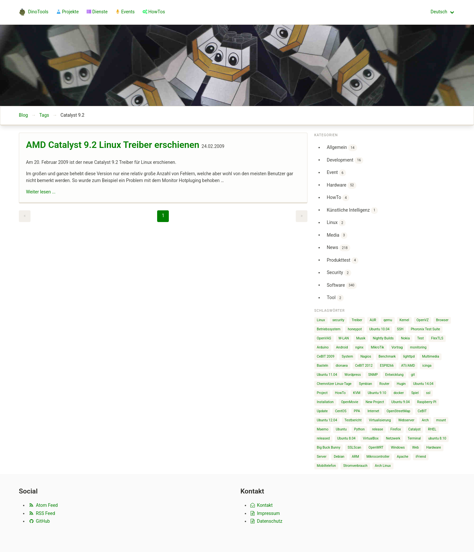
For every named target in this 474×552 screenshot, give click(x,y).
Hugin (401, 384)
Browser (442, 320)
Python (359, 429)
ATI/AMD (408, 365)
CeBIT (422, 411)
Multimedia (430, 356)
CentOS (340, 411)
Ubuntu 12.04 (327, 420)
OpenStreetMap (398, 411)
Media (337, 235)
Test (420, 338)
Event (336, 172)
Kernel (404, 320)
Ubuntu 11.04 (327, 375)
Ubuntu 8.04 (346, 438)
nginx (359, 347)
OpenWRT (375, 447)
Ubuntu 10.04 (379, 329)
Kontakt (261, 505)
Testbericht (352, 420)
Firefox (396, 429)
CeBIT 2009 (325, 356)
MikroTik (377, 347)
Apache (402, 456)
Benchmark (387, 356)
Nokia (405, 338)
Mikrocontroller (378, 456)
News (338, 247)
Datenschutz (266, 521)
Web (415, 447)
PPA (357, 411)
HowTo (338, 197)
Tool (335, 298)
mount (441, 420)
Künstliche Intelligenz (352, 210)
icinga (426, 365)
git (413, 375)
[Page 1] (163, 216)
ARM (355, 456)
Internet (373, 411)
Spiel (415, 393)
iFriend (421, 456)
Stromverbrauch (355, 466)
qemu (387, 320)
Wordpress (352, 375)
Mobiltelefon (326, 466)
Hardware (341, 185)
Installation (325, 402)
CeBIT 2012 (364, 365)
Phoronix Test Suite (425, 329)
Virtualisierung (380, 420)
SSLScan (354, 447)
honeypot (355, 329)
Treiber (357, 320)
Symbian (365, 384)
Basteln (322, 365)
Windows (398, 447)
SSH (400, 329)
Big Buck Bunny (328, 447)
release (377, 429)
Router (385, 384)
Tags (44, 115)
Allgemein (342, 147)
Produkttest (342, 260)
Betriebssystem (329, 329)
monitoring (418, 347)
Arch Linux (383, 466)
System (347, 356)
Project (322, 393)
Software (342, 285)
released (323, 438)
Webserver (406, 420)
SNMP (373, 375)
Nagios (365, 356)
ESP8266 (386, 365)
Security (339, 272)
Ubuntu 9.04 (400, 402)
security (338, 320)
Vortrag (397, 347)
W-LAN (343, 338)
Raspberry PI (426, 402)
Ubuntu (341, 429)
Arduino (323, 347)
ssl (428, 393)
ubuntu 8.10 (437, 438)
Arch (425, 420)
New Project (375, 402)
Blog (23, 115)
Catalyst (414, 429)
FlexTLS (437, 338)
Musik (360, 338)
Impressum (265, 513)
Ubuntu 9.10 (377, 393)
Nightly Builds (383, 338)
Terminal (414, 438)
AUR (372, 320)
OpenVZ (423, 320)
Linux (336, 222)
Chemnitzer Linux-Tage (334, 384)
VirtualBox (371, 438)
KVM (356, 393)
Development (345, 160)
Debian (339, 456)
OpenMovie (349, 402)
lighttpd (409, 356)
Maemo (323, 429)
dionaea (342, 365)
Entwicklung (394, 375)
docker (398, 393)
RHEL (432, 429)
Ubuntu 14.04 (423, 384)
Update (322, 411)
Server (322, 456)
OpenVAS (324, 338)
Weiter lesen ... (41, 191)
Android (342, 347)
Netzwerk (393, 438)
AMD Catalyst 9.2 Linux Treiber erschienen (112, 144)
